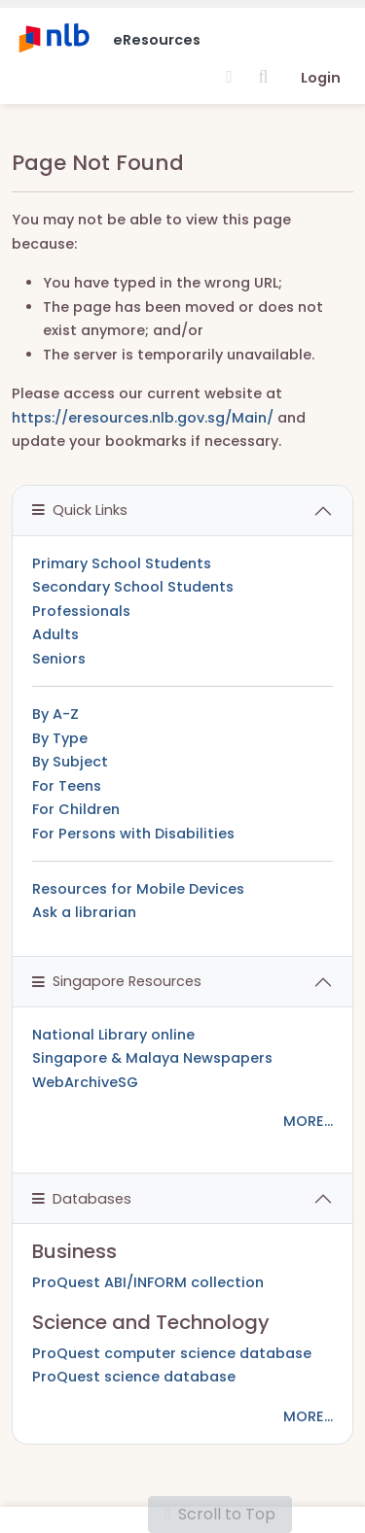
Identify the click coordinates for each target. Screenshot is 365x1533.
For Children (76, 809)
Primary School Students (121, 563)
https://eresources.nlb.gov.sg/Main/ (143, 417)
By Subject (70, 761)
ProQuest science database (134, 1376)
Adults (55, 634)
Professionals (81, 611)
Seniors (59, 658)
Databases (81, 1199)
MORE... (308, 1121)
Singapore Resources (116, 981)
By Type (60, 738)
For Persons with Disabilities (133, 833)
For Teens (66, 786)
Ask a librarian (84, 912)
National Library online (113, 1034)
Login (321, 77)
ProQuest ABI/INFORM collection (148, 1282)
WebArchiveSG (85, 1082)
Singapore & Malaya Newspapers (152, 1058)
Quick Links (80, 510)
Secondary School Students (133, 586)
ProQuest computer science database (171, 1353)
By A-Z (55, 714)
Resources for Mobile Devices (138, 889)
